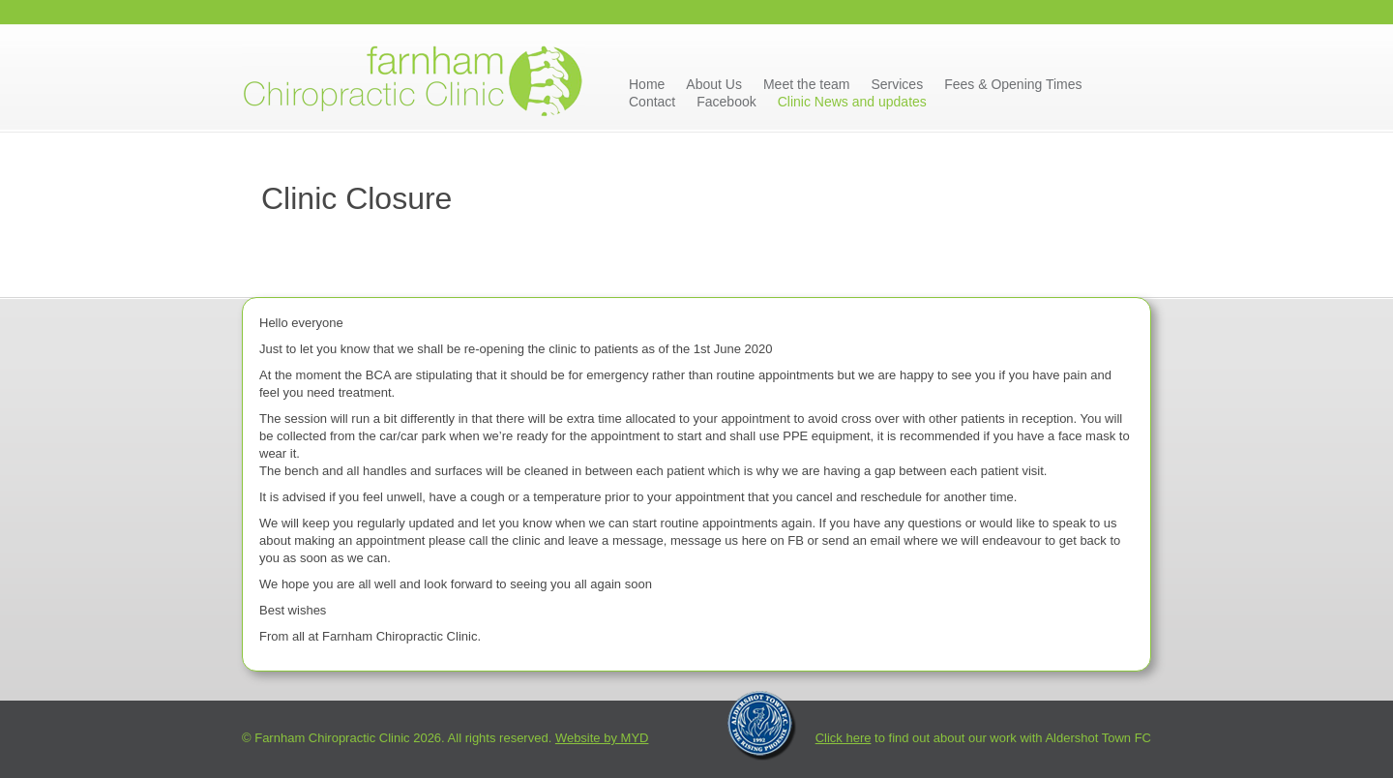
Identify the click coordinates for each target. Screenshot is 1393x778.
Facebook (726, 101)
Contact (652, 101)
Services (897, 84)
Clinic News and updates (852, 101)
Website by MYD (602, 738)
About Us (714, 84)
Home (647, 84)
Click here (843, 738)
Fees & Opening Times (1013, 84)
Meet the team (806, 84)
